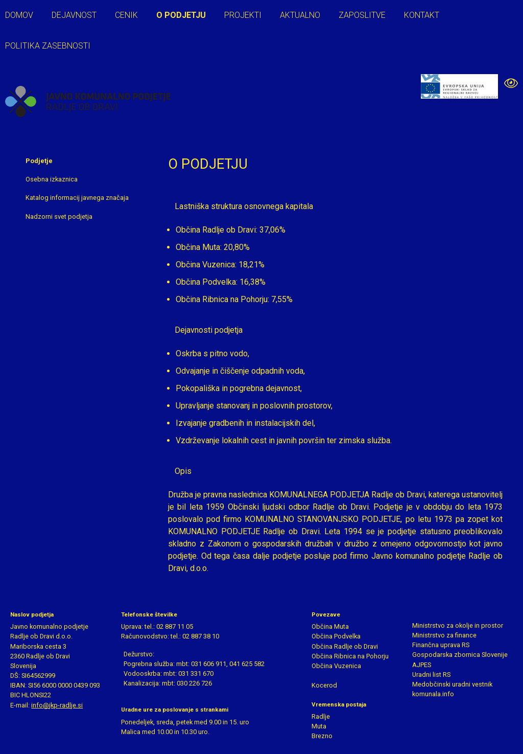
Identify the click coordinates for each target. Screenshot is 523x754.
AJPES (421, 665)
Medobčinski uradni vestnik (452, 684)
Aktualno (300, 15)
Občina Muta (330, 626)
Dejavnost (74, 15)
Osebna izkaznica (52, 179)
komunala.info (433, 694)
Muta (319, 726)
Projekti (243, 15)
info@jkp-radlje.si (57, 705)
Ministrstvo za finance (444, 635)
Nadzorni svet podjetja (59, 216)
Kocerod (324, 685)
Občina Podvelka (336, 636)
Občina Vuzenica (336, 666)
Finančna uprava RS (440, 645)
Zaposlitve (362, 15)
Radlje (321, 716)
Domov (19, 15)
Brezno (322, 736)
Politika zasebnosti (47, 46)
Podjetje (39, 161)
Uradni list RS (431, 674)
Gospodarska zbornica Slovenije (460, 654)
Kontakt (421, 15)
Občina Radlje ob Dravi (345, 646)
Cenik (126, 15)
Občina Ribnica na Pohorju (350, 656)
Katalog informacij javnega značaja (77, 197)
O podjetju (181, 15)
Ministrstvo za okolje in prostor (457, 625)
